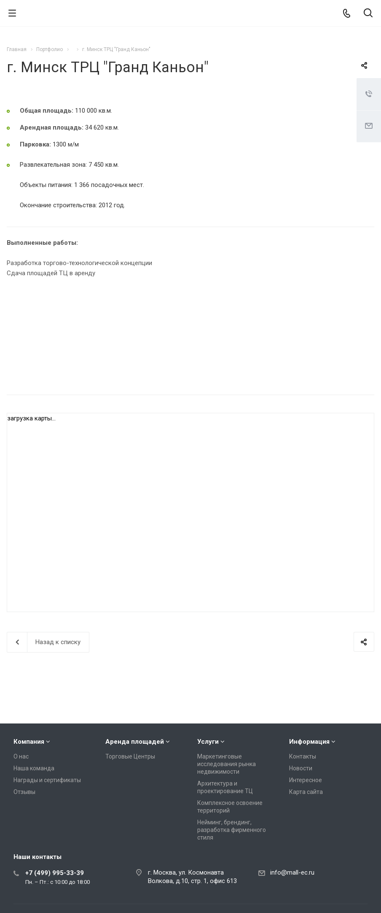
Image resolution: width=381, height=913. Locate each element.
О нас (21, 756)
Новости (300, 768)
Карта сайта (306, 791)
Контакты (302, 756)
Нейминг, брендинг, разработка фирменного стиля (231, 830)
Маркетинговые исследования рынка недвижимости (226, 764)
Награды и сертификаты (47, 780)
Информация (309, 741)
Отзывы (24, 791)
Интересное (305, 780)
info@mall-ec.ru (292, 872)
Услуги (208, 741)
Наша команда (33, 768)
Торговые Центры (130, 756)
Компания (28, 741)
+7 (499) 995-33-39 (54, 873)
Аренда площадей (134, 741)
